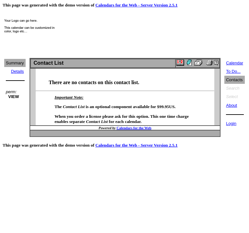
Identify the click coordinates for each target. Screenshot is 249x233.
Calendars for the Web (134, 128)
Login (231, 123)
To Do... (233, 71)
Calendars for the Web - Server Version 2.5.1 (136, 5)
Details (17, 71)
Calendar (234, 63)
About (231, 105)
